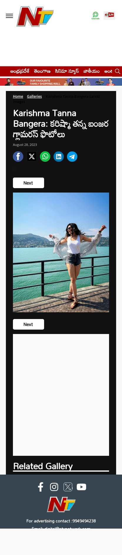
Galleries (34, 96)
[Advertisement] (61, 395)
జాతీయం (91, 71)
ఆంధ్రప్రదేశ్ (19, 71)
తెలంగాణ (42, 71)
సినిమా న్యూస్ (67, 71)
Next (28, 182)
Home (18, 96)
